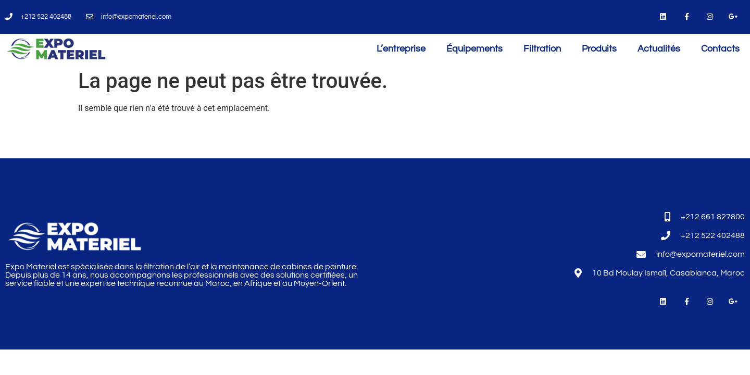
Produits (599, 49)
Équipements (474, 49)
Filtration (542, 49)
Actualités (659, 49)
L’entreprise (401, 49)
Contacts (720, 49)
